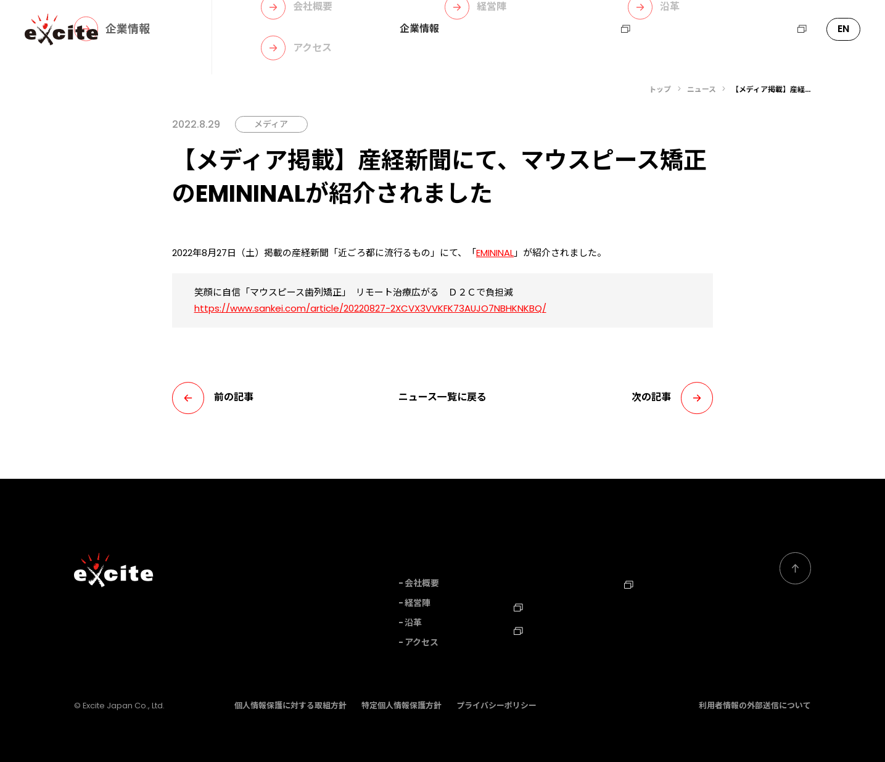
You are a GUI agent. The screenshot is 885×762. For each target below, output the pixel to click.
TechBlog (541, 628)
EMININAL (495, 252)
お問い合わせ (679, 29)
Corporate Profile (664, 605)
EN (843, 29)
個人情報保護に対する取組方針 (290, 705)
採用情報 (603, 29)
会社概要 (422, 583)
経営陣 (417, 603)
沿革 (413, 623)
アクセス (421, 642)
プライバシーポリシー (496, 705)
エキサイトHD (767, 29)
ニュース (537, 29)
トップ (660, 89)
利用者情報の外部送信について (755, 705)
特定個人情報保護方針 (401, 705)
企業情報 (419, 29)
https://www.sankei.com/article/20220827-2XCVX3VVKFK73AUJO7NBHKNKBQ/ (370, 308)
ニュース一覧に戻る (442, 397)
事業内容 (478, 29)
